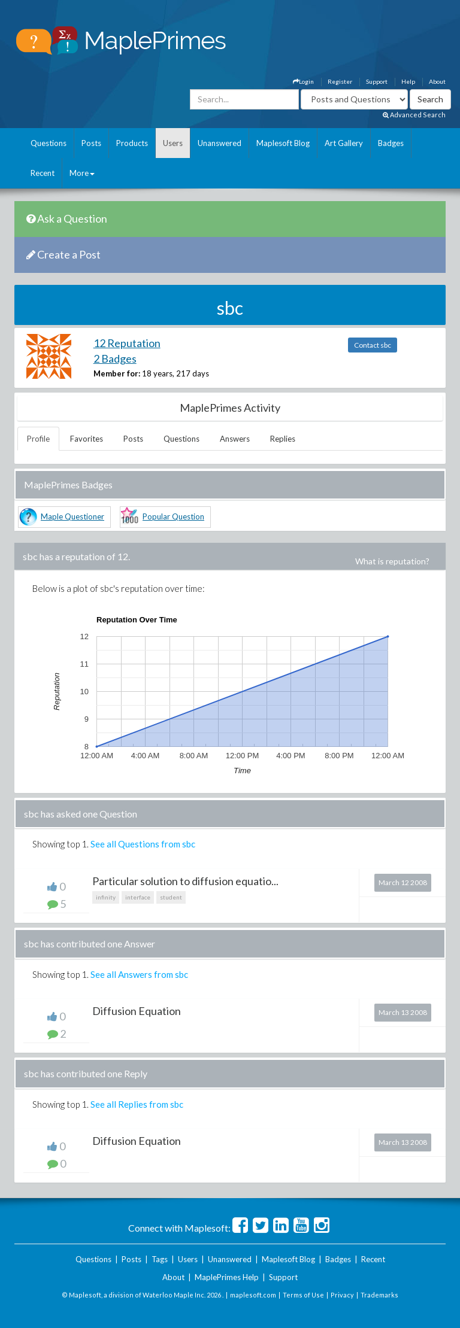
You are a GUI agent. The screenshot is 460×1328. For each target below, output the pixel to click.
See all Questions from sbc (142, 843)
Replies (282, 438)
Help (408, 81)
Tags (160, 1259)
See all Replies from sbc (136, 1104)
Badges (391, 143)
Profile (38, 438)
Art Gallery (344, 143)
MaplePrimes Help (227, 1277)
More (82, 173)
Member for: (116, 373)
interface (137, 897)
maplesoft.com (253, 1295)
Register (340, 81)
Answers (235, 438)
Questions (48, 143)
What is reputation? (392, 561)
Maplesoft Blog (283, 143)
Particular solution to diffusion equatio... (185, 881)
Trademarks (379, 1295)
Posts (91, 143)
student (171, 897)
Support (377, 81)
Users (173, 143)
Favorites (86, 438)
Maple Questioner (72, 516)
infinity (106, 897)
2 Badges (115, 358)
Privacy (342, 1295)
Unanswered (219, 143)
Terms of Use (303, 1295)
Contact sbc (372, 345)
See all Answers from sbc (139, 974)
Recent (43, 173)
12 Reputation (127, 343)
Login (303, 81)
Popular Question (173, 516)
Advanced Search (414, 114)
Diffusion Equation (136, 1010)
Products (132, 143)
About (437, 81)
